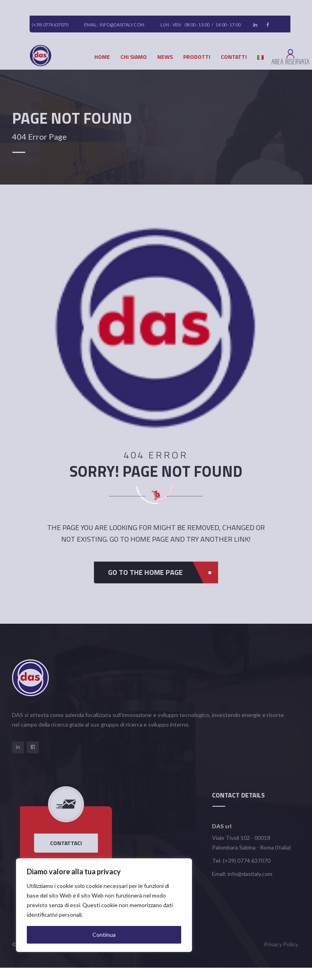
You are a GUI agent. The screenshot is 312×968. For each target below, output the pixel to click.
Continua (104, 934)
